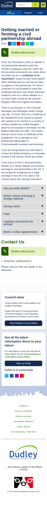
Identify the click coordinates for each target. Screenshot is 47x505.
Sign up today (23, 363)
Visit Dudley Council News (23, 323)
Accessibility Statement (23, 421)
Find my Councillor (23, 416)
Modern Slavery (23, 427)
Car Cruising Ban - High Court (23, 432)
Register (28, 13)
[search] (24, 4)
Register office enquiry (23, 52)
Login (40, 13)
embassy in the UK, (21, 68)
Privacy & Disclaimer (23, 411)
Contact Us (23, 406)
